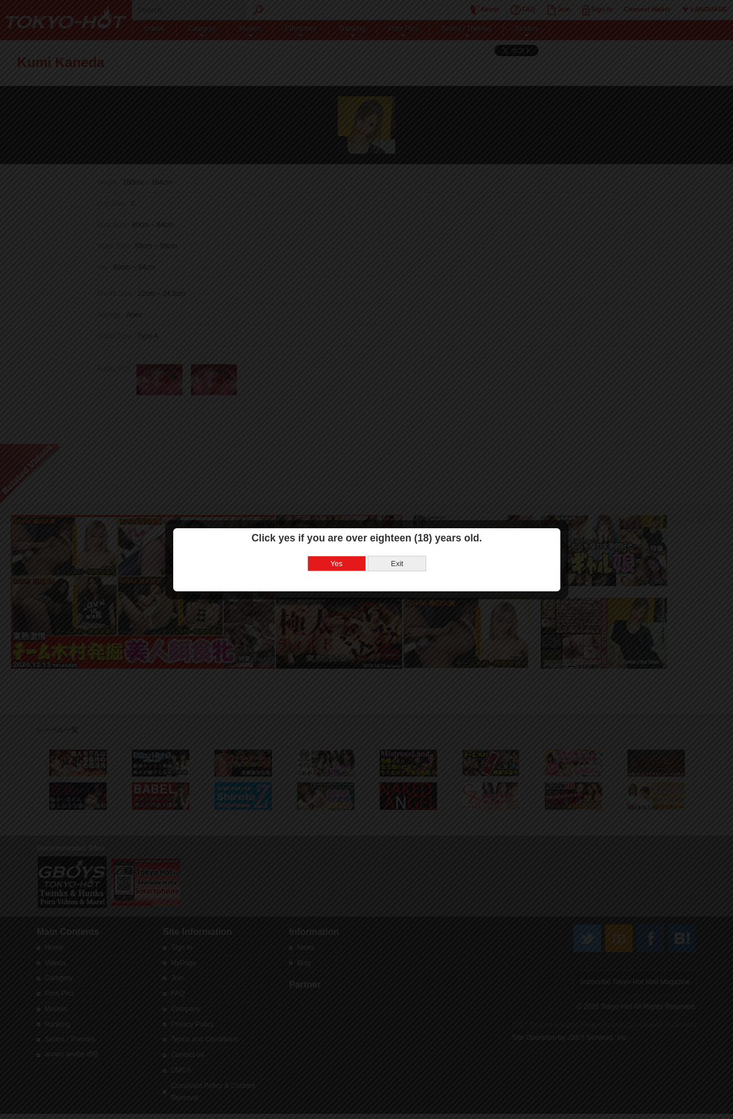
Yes (336, 563)
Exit (397, 563)
